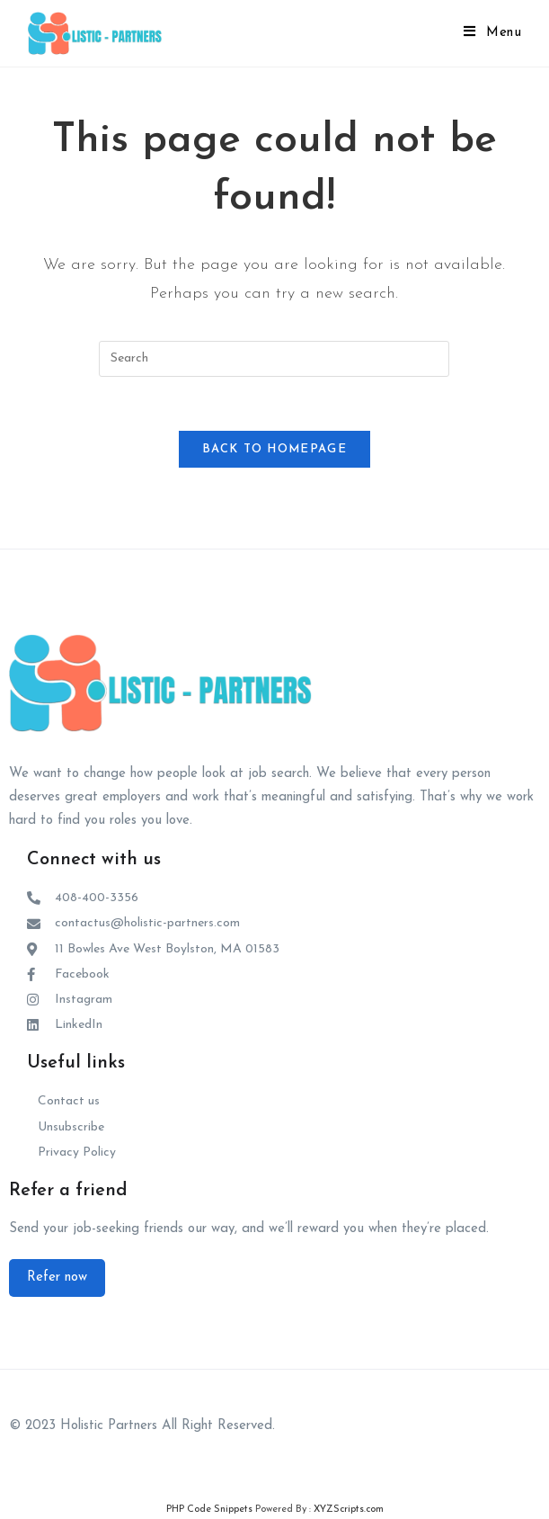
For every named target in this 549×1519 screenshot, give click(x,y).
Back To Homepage (274, 449)
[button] (57, 1278)
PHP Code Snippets (209, 1510)
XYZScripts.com (349, 1510)
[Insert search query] (274, 359)
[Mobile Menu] (493, 33)
